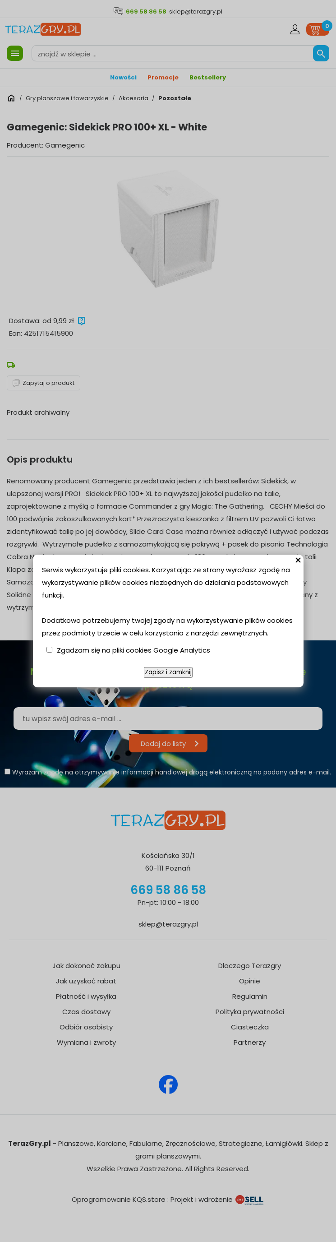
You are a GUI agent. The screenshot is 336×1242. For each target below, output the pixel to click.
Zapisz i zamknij (168, 672)
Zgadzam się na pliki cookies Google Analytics (133, 650)
